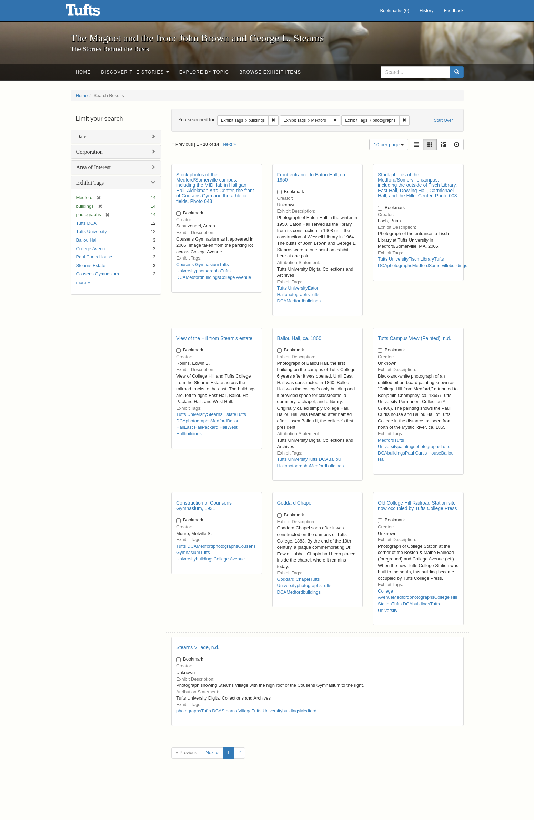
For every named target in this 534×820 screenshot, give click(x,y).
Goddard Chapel (295, 503)
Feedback (453, 10)
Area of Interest (93, 167)
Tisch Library (421, 259)
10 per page (389, 144)
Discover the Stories (135, 72)
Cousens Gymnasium (97, 273)
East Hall (193, 427)
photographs (208, 270)
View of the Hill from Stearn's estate (214, 338)
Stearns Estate (90, 265)
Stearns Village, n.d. (197, 647)
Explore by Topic (204, 72)
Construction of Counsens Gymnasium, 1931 (204, 505)
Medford (193, 277)
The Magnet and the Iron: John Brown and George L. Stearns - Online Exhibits (91, 12)
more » (83, 282)
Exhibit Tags (90, 183)
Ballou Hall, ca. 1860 (299, 338)
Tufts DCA (86, 223)
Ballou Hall (87, 240)
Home (83, 72)
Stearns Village (237, 710)
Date (81, 136)
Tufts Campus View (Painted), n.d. (414, 338)
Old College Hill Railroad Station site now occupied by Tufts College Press (417, 505)
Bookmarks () (394, 10)
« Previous (186, 752)
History (426, 10)
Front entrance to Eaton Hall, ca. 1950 (312, 177)
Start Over (443, 120)
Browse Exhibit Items (270, 72)
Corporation (89, 152)
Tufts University (91, 231)
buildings (211, 277)
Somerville (439, 265)
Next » (229, 144)
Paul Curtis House (94, 257)
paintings (406, 446)
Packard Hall (214, 427)
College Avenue (92, 248)
